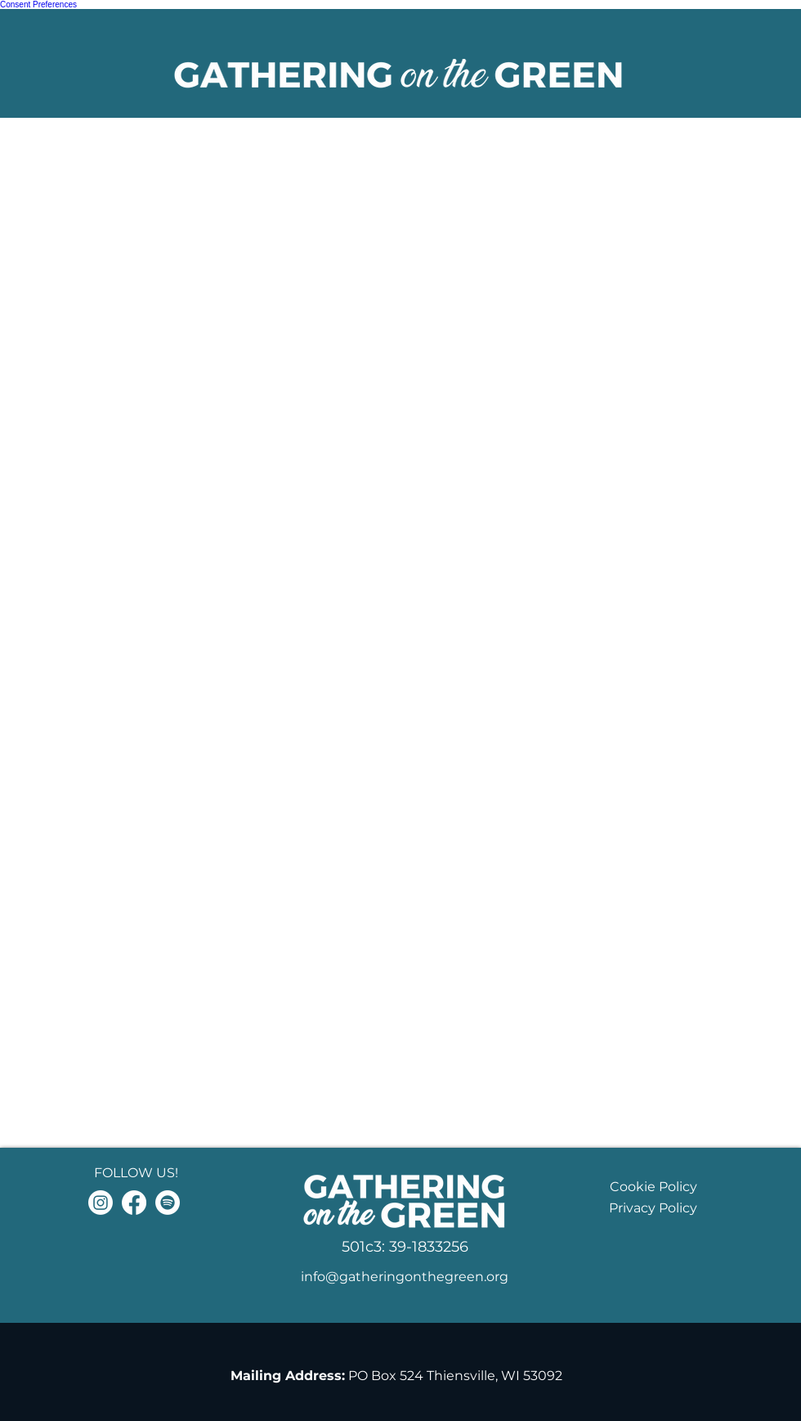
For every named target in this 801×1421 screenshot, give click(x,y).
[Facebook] (134, 1202)
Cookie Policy (653, 1186)
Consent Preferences (38, 4)
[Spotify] (167, 1202)
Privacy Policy (653, 1208)
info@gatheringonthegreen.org (404, 1276)
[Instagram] (100, 1202)
